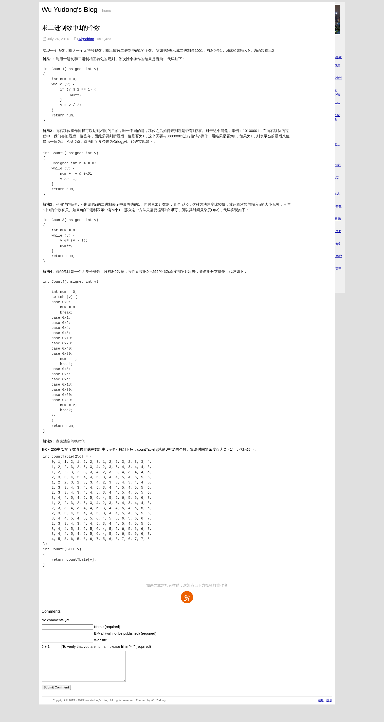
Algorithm (86, 39)
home (106, 11)
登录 (329, 706)
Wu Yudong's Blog (70, 9)
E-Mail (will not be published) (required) (125, 633)
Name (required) (107, 627)
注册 (321, 706)
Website (100, 640)
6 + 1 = (48, 646)
